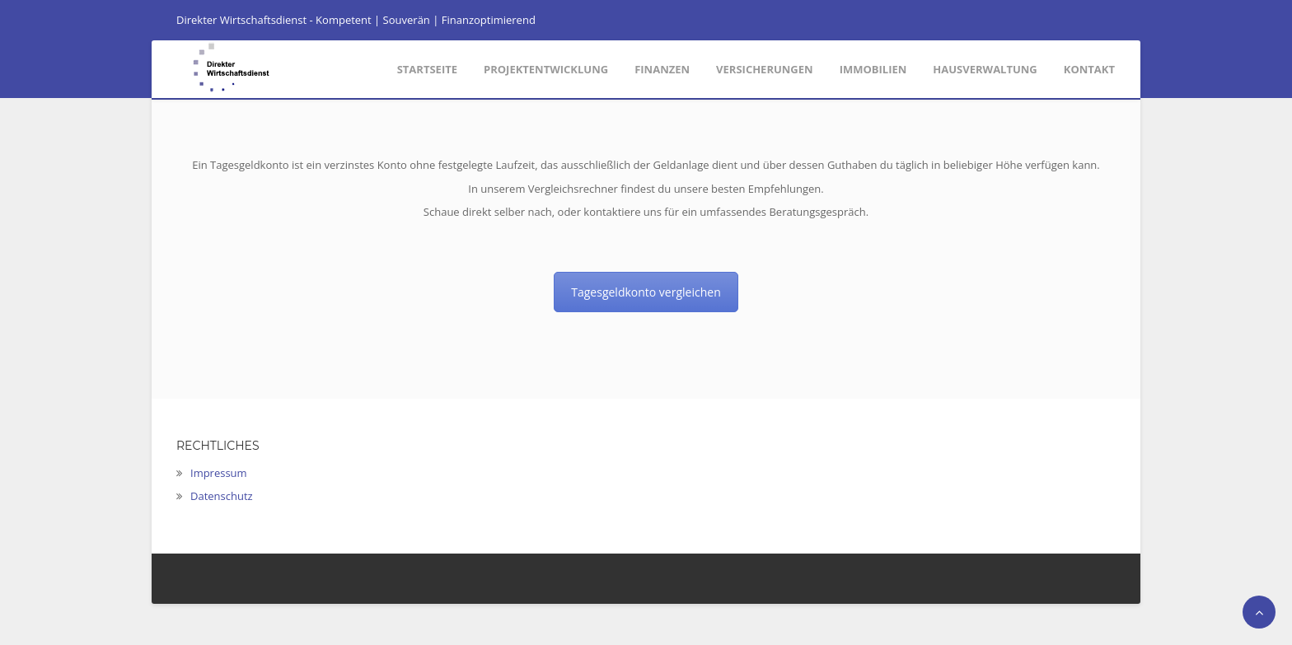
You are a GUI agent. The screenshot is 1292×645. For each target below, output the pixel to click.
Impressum (218, 472)
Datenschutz (221, 495)
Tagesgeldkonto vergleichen (645, 292)
